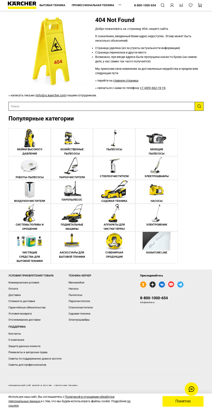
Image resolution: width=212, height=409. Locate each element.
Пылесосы (75, 295)
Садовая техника (79, 313)
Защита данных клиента (24, 346)
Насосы (73, 288)
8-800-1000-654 (154, 298)
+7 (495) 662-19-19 (152, 88)
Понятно (183, 401)
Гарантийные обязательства (26, 307)
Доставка (14, 295)
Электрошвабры (79, 319)
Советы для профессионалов (27, 364)
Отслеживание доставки (24, 319)
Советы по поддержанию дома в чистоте (35, 358)
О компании (16, 339)
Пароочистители (79, 301)
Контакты (14, 333)
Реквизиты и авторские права (27, 352)
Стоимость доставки (21, 301)
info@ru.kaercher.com (51, 95)
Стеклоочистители (81, 307)
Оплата (13, 288)
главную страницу (126, 80)
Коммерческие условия (23, 282)
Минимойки (76, 282)
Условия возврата (20, 313)
